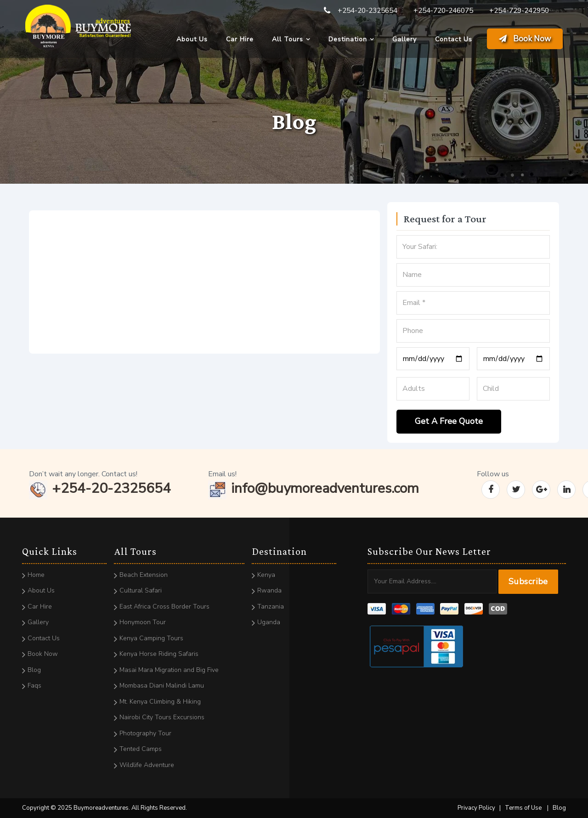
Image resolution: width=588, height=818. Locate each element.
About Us (192, 39)
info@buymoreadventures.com (313, 488)
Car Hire (240, 39)
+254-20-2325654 (367, 11)
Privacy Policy (476, 808)
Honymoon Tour (142, 622)
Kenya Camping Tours (151, 638)
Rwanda (269, 590)
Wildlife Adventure (146, 765)
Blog (34, 670)
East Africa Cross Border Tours (164, 606)
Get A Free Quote (449, 421)
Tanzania (270, 606)
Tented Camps (140, 749)
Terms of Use (523, 808)
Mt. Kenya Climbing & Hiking (160, 701)
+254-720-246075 (443, 11)
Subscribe (528, 581)
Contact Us (453, 39)
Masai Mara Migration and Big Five (169, 670)
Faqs (34, 685)
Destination (347, 39)
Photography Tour (145, 733)
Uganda (268, 622)
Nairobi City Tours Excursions (161, 717)
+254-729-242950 (519, 11)
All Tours (287, 39)
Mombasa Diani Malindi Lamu (161, 685)
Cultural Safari (140, 590)
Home (36, 574)
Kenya (266, 574)
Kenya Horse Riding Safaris (158, 653)
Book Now (525, 39)
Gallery (404, 39)
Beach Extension (143, 574)
